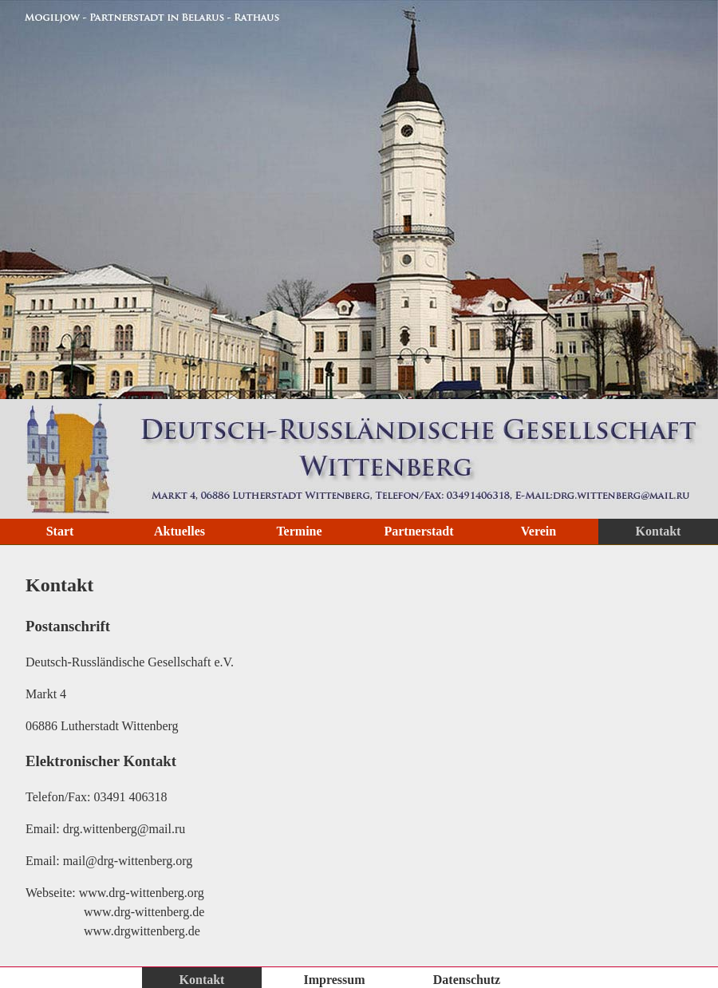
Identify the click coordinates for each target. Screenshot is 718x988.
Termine (299, 531)
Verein (538, 531)
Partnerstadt (418, 531)
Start (60, 531)
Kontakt (658, 531)
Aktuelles (179, 531)
